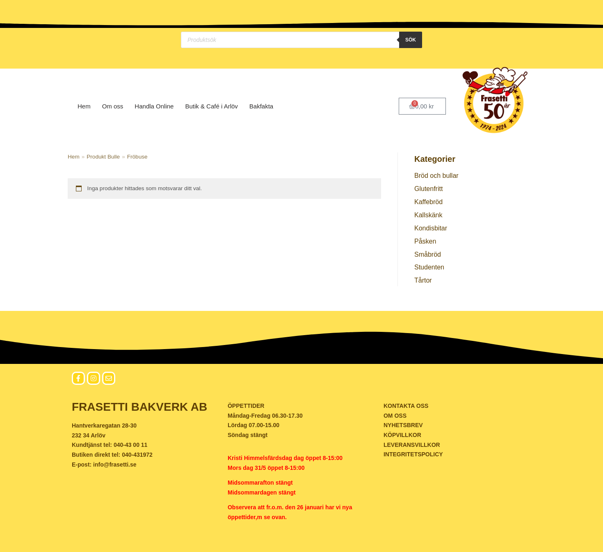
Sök (410, 40)
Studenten (429, 267)
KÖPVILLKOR (402, 435)
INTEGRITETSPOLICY (413, 454)
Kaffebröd (428, 201)
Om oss (112, 106)
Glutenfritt (428, 188)
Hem (84, 106)
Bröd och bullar (436, 175)
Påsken (425, 241)
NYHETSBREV (403, 425)
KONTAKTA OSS (406, 405)
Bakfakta (261, 106)
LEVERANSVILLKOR (412, 445)
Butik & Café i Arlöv (211, 106)
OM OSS (395, 415)
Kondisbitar (430, 228)
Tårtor (423, 280)
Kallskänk (428, 215)
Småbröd (427, 254)
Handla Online (154, 106)
